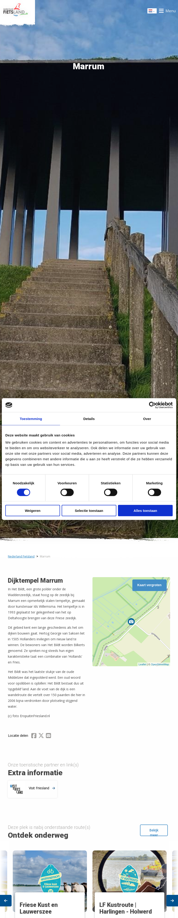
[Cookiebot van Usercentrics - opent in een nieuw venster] (152, 404)
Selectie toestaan (89, 511)
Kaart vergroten (149, 585)
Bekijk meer (153, 832)
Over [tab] (147, 418)
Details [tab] (89, 418)
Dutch (152, 11)
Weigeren (32, 511)
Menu (170, 10)
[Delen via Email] (48, 736)
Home (17, 11)
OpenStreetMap (160, 664)
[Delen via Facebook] (33, 736)
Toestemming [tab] (31, 418)
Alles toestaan (145, 511)
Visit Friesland (42, 788)
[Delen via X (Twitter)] (41, 736)
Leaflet (142, 664)
